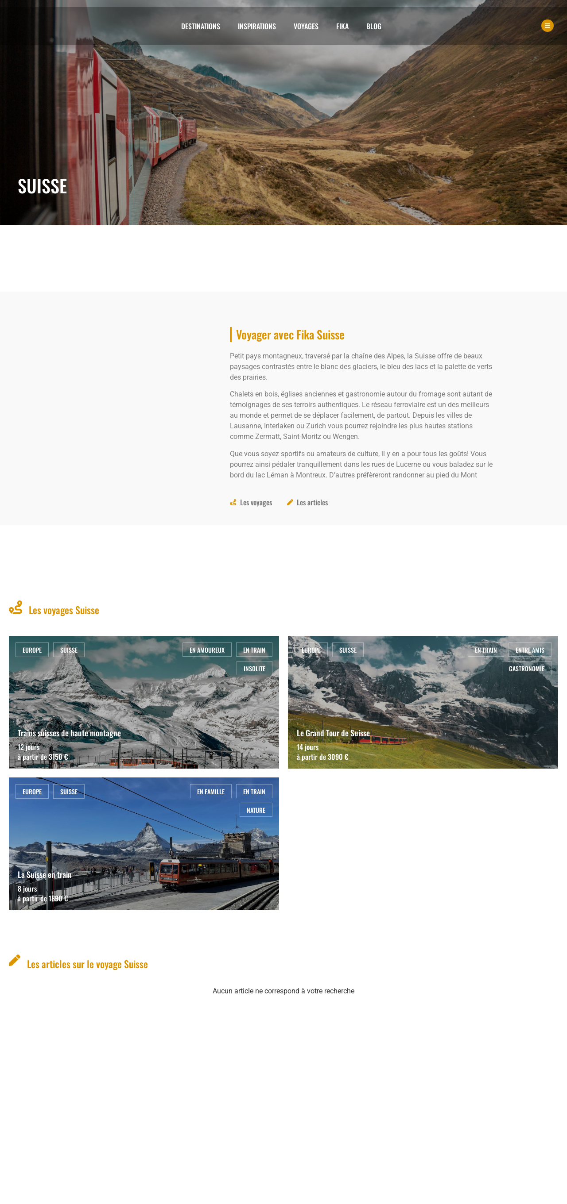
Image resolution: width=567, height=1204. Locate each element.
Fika (342, 26)
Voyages (306, 26)
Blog (373, 26)
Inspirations (257, 26)
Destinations (200, 26)
